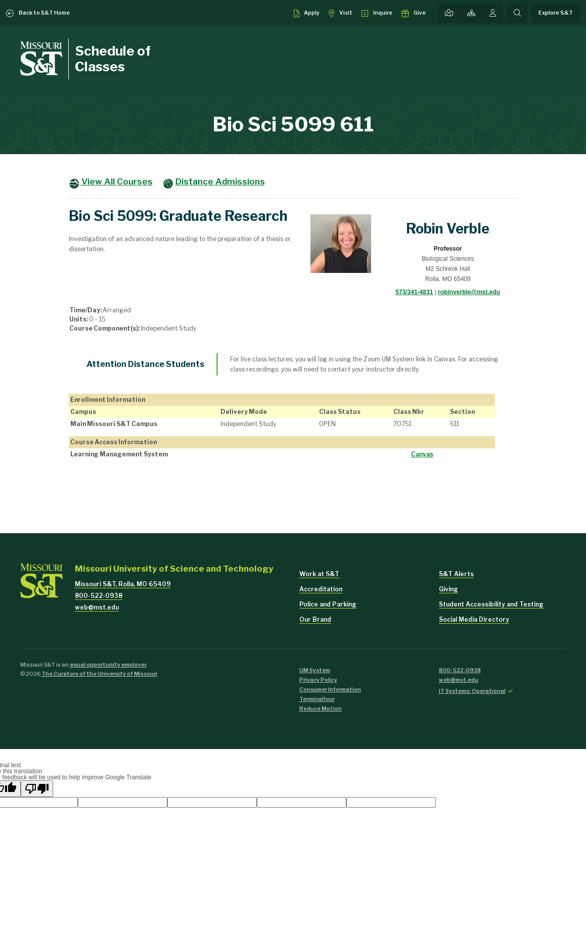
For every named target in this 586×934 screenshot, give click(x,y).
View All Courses (116, 181)
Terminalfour (317, 699)
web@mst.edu (97, 607)
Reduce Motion (320, 709)
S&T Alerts (456, 574)
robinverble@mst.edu (469, 292)
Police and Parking (327, 604)
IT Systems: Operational (472, 691)
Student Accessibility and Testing (491, 604)
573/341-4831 (414, 292)
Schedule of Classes (113, 58)
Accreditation (320, 589)
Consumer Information (330, 689)
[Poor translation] (37, 788)
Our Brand (315, 619)
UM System (314, 670)
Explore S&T (555, 13)
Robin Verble (447, 228)
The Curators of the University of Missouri (99, 674)
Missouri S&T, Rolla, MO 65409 (123, 584)
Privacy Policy (318, 680)
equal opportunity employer (108, 665)
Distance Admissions (220, 181)
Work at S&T (319, 574)
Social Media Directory (474, 619)
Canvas (422, 454)
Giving (448, 589)
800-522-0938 (98, 595)
